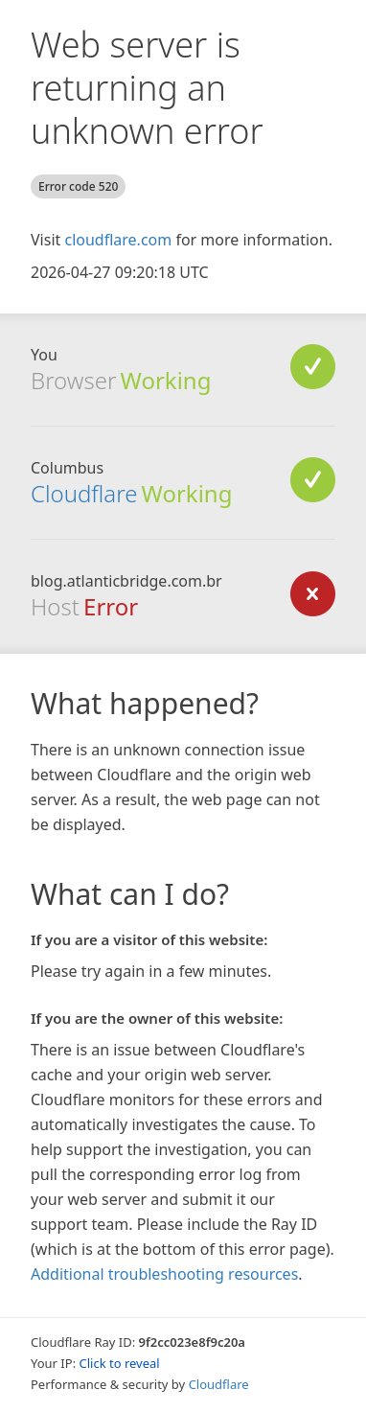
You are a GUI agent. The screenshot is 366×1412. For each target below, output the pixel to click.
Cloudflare (84, 493)
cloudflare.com (118, 239)
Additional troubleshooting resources (164, 1274)
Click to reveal (120, 1363)
